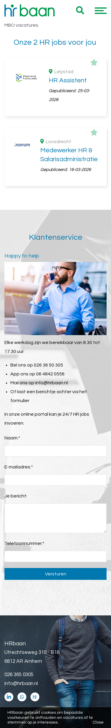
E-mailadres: (18, 467)
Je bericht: (15, 496)
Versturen (55, 574)
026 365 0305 (18, 674)
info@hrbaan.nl (51, 382)
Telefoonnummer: (24, 543)
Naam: (12, 438)
